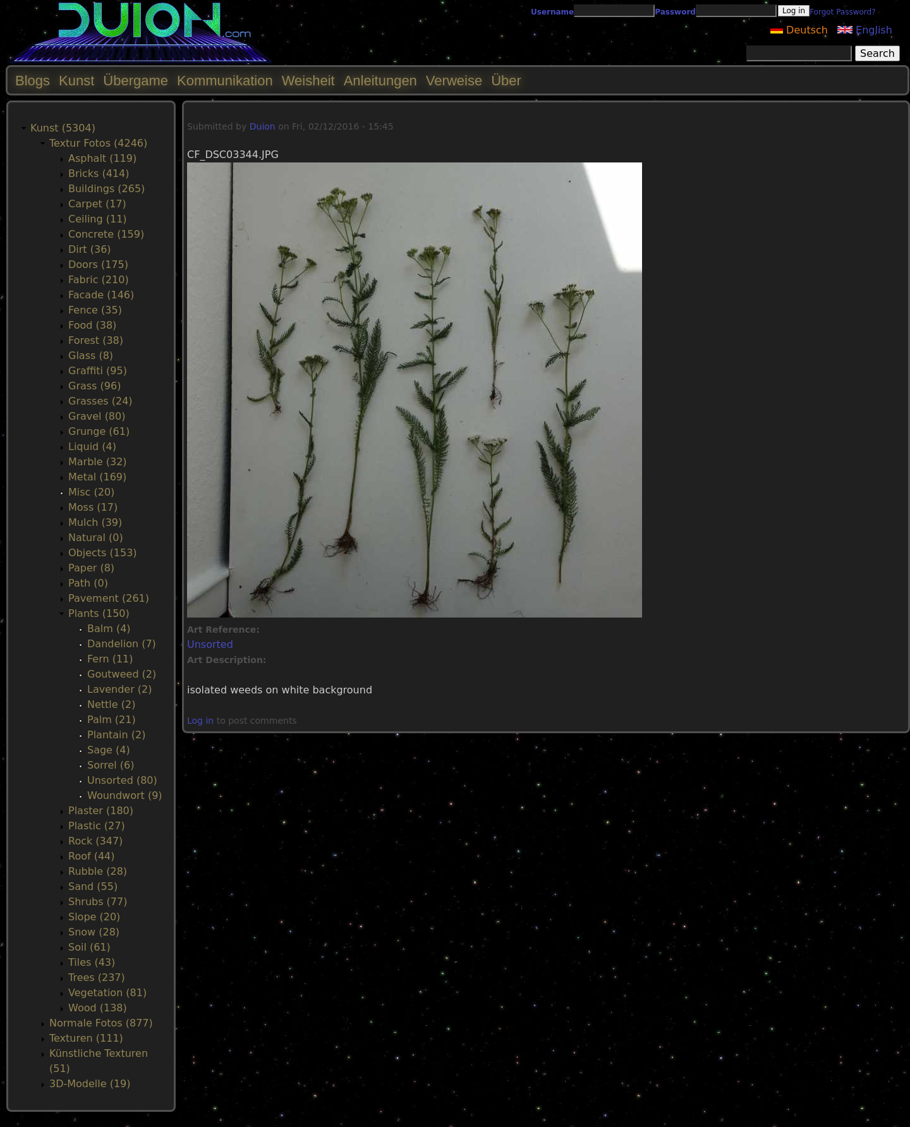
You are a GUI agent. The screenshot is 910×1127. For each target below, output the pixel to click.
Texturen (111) (86, 1038)
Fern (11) (110, 659)
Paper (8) (91, 568)
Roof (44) (91, 856)
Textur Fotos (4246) (98, 143)
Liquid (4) (92, 447)
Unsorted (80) (122, 780)
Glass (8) (90, 356)
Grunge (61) (99, 431)
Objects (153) (102, 553)
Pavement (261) (108, 598)
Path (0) (88, 583)
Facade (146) (101, 295)
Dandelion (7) (121, 644)
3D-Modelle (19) (90, 1084)
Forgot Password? (842, 12)
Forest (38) (95, 340)
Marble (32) (97, 462)
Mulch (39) (95, 522)
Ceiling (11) (97, 219)
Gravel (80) (96, 416)
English (864, 30)
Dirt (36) (89, 249)
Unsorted (210, 644)
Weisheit (308, 80)
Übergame (135, 80)
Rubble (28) (97, 871)
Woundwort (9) (124, 795)
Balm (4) (109, 629)
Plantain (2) (116, 735)
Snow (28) (93, 932)
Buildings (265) (106, 189)
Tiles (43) (91, 962)
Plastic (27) (96, 826)
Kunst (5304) (62, 128)
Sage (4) (108, 750)
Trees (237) (96, 978)
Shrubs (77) (97, 902)
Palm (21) (111, 720)
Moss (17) (93, 507)
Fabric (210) (98, 280)
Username (552, 12)
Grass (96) (94, 386)
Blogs (32, 80)
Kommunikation (225, 80)
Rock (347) (95, 841)
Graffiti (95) (97, 371)
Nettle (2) (111, 704)
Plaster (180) (100, 811)
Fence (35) (95, 310)
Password (675, 12)
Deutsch (799, 30)
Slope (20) (94, 917)
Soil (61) (89, 947)
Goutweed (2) (121, 674)
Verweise (454, 80)
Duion (263, 126)
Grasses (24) (100, 401)
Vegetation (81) (107, 993)
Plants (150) (99, 613)
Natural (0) (95, 538)
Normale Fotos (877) (101, 1023)
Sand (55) (93, 886)
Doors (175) (98, 265)
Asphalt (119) (102, 158)
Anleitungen (380, 80)
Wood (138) (97, 1008)
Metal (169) (97, 477)
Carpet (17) (97, 204)
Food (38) (92, 325)
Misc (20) (91, 492)
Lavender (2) (119, 689)
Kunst (76, 80)
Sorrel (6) (111, 765)
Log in (200, 721)
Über (506, 80)
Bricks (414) (99, 174)
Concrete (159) (106, 234)
